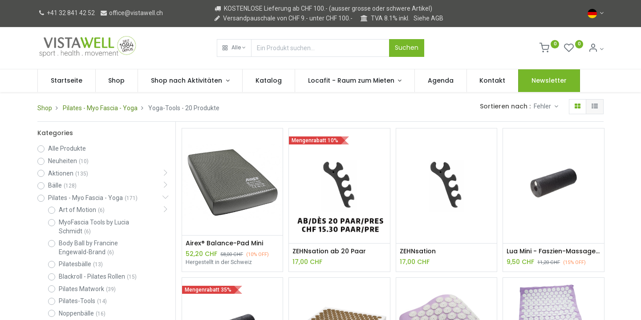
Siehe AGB (428, 18)
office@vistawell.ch (131, 12)
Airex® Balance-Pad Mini (224, 243)
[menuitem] (66, 80)
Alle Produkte (67, 148)
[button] (234, 48)
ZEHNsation (418, 251)
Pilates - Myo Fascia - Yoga (100, 108)
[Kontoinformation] (596, 48)
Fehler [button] (543, 106)
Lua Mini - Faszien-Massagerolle (553, 251)
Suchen (406, 47)
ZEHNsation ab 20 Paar (329, 251)
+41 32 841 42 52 (66, 12)
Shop (44, 108)
